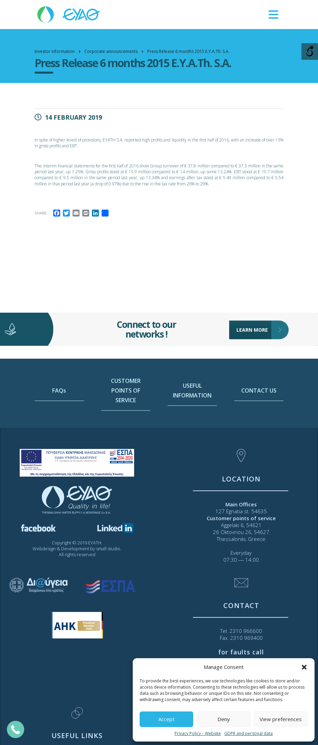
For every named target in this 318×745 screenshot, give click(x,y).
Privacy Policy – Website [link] (198, 733)
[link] (69, 14)
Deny (223, 719)
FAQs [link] (59, 416)
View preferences (281, 719)
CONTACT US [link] (259, 416)
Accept (166, 719)
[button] (304, 667)
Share (41, 212)
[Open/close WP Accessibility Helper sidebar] (309, 51)
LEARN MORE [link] (254, 318)
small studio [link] (108, 548)
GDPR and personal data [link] (248, 733)
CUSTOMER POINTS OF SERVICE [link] (126, 415)
